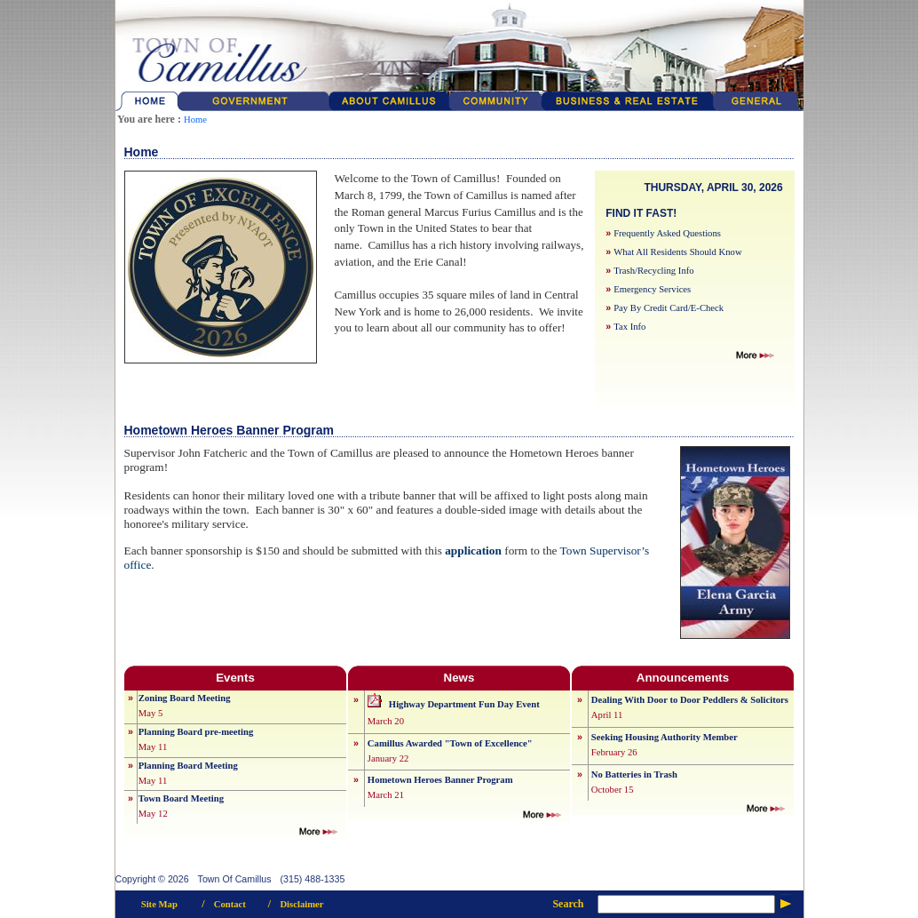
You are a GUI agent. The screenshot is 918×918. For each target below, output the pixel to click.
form (515, 550)
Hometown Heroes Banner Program (440, 780)
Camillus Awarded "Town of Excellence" (450, 743)
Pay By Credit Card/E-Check (668, 308)
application (473, 550)
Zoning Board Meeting (184, 698)
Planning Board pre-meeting (195, 732)
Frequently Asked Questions (667, 233)
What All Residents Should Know (677, 252)
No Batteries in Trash (634, 774)
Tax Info (629, 326)
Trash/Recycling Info (653, 270)
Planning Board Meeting (188, 765)
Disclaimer (301, 904)
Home (195, 119)
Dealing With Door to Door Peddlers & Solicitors (689, 700)
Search (567, 904)
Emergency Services (652, 289)
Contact (230, 904)
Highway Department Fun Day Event (464, 704)
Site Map (159, 904)
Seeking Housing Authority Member (664, 737)
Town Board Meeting (181, 798)
